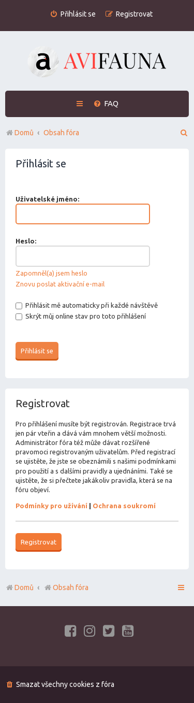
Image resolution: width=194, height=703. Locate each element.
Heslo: (26, 241)
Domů (24, 587)
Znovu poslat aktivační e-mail (60, 284)
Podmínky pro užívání (51, 505)
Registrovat (38, 542)
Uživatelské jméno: (47, 199)
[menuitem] (73, 14)
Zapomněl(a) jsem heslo (51, 273)
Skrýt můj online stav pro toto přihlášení (81, 316)
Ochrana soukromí (124, 505)
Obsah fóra (65, 587)
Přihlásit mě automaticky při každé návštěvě (87, 305)
